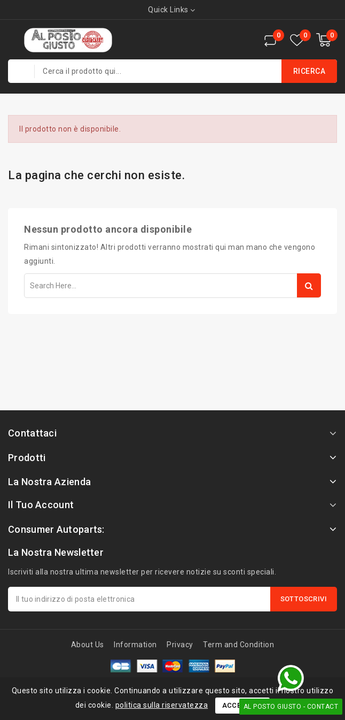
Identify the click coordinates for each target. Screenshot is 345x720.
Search (309, 285)
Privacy (180, 644)
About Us (87, 644)
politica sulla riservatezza (161, 705)
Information (135, 644)
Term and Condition (238, 644)
